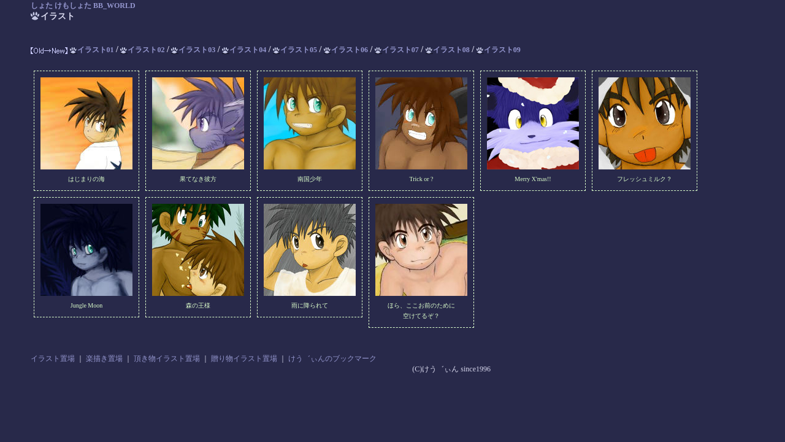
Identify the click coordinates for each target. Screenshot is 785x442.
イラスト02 (142, 49)
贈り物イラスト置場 (244, 358)
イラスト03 (193, 49)
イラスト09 (499, 49)
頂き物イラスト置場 (167, 358)
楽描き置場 (104, 358)
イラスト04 (244, 49)
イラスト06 (346, 49)
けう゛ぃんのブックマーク (332, 358)
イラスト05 (295, 49)
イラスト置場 (53, 358)
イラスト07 (397, 49)
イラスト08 (448, 49)
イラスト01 (92, 49)
